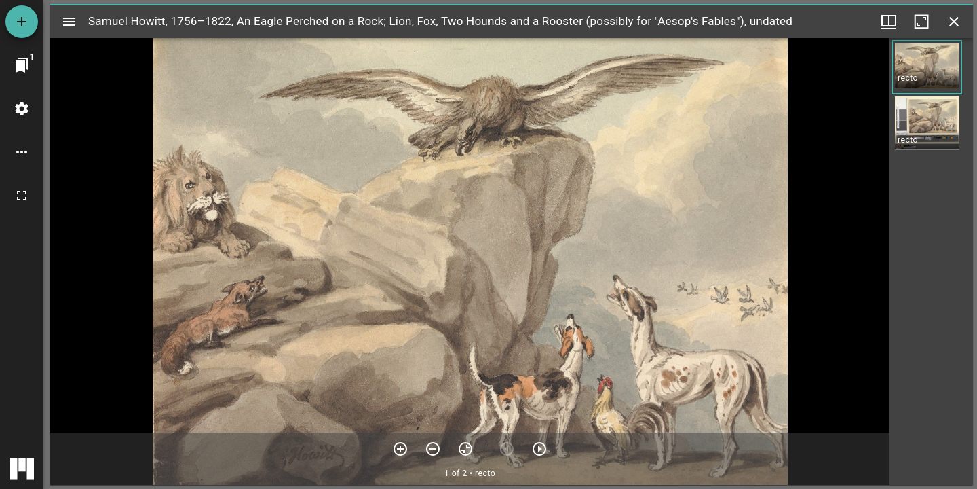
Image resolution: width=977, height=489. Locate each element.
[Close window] (954, 21)
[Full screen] (21, 195)
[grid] (931, 261)
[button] (927, 67)
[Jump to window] (21, 65)
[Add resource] (21, 21)
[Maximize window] (921, 21)
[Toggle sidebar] (69, 21)
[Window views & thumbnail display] (889, 21)
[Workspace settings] (21, 108)
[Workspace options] (21, 152)
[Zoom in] (400, 449)
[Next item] (539, 449)
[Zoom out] (433, 449)
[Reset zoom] (465, 449)
